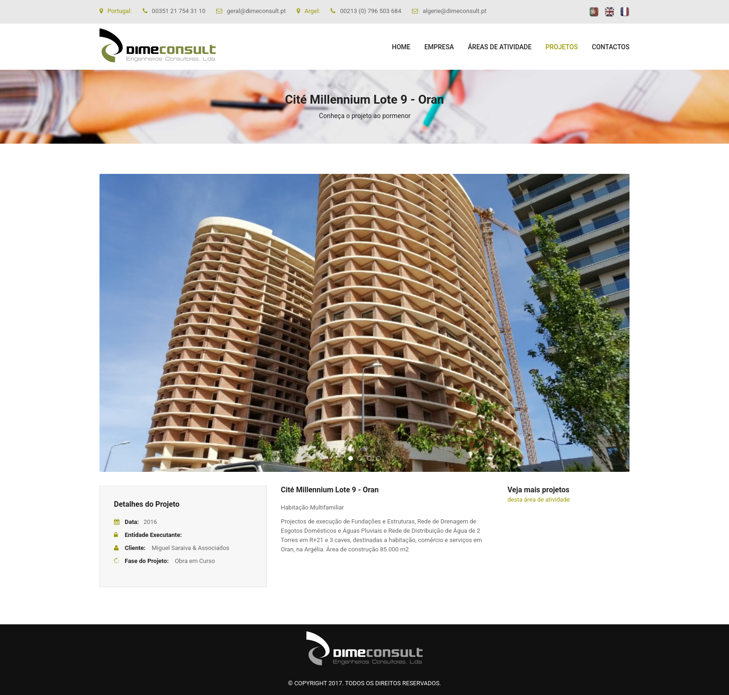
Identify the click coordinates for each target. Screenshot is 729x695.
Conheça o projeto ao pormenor (365, 115)
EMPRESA (439, 47)
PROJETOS (561, 47)
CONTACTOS (611, 47)
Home (401, 47)
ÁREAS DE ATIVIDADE (499, 47)
